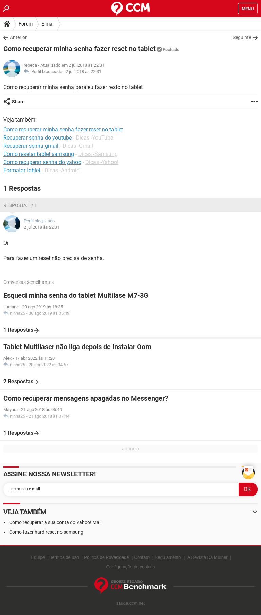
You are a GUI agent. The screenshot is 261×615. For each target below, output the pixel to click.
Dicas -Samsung (98, 154)
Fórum (26, 24)
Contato (142, 557)
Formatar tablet (21, 170)
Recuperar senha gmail (30, 146)
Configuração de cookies (130, 566)
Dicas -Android (62, 170)
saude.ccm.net (130, 603)
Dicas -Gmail (78, 146)
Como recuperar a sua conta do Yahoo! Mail (55, 522)
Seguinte (242, 37)
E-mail (47, 24)
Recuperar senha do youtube (37, 137)
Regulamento (168, 557)
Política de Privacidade (106, 557)
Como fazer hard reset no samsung (46, 532)
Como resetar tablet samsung (38, 154)
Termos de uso (64, 557)
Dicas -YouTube (94, 137)
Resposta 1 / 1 (20, 205)
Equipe (38, 557)
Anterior (18, 37)
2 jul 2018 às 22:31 (83, 71)
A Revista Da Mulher (207, 557)
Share (18, 101)
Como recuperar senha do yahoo (42, 162)
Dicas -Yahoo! (101, 162)
